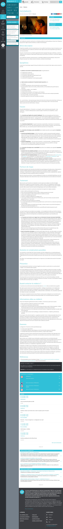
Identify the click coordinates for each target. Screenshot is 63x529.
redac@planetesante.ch (51, 525)
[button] (51, 14)
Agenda (26, 1)
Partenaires (36, 1)
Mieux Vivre (3, 41)
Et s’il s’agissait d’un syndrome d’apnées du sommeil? (33, 463)
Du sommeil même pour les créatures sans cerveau (12, 43)
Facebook (49, 514)
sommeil (45, 285)
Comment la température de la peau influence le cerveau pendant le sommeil (12, 32)
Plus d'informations (29, 508)
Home (21, 7)
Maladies (25, 7)
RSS (48, 522)
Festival (3, 47)
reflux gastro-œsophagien (51, 156)
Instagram (49, 519)
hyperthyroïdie (58, 154)
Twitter (49, 517)
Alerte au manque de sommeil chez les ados (31, 458)
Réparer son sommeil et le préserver (30, 452)
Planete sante (3, 4)
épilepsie (25, 156)
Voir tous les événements (56, 442)
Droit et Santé (3, 35)
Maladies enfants (3, 24)
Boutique (46, 1)
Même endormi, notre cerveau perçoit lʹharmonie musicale (12, 37)
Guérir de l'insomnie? (11, 40)
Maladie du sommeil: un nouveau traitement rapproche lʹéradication (12, 27)
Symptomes (3, 29)
